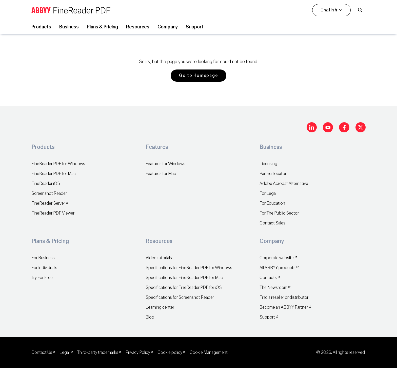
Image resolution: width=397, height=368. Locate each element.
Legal (64, 352)
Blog (150, 317)
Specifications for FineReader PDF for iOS (184, 287)
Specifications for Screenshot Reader (180, 297)
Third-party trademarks (97, 352)
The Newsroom (273, 287)
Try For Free (42, 277)
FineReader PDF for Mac (53, 173)
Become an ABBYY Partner (284, 307)
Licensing (268, 163)
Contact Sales (272, 223)
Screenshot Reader (49, 193)
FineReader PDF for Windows (58, 163)
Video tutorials (159, 257)
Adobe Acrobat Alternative (284, 183)
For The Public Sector (279, 213)
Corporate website (277, 257)
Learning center (160, 307)
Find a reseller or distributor (284, 297)
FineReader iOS (45, 183)
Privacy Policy (138, 352)
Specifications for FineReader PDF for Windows (189, 267)
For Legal (268, 193)
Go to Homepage (198, 75)
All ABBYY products (277, 267)
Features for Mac (161, 173)
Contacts (268, 277)
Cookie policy (169, 352)
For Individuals (44, 267)
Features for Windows (165, 163)
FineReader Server (48, 203)
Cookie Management (209, 352)
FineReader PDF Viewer (52, 213)
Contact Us (41, 352)
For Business (43, 257)
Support (267, 317)
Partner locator (273, 173)
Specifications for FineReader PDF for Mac (184, 277)
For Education (272, 203)
